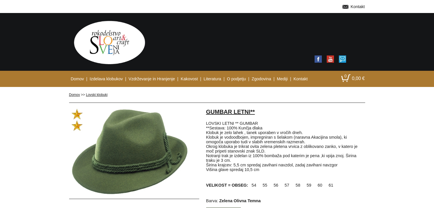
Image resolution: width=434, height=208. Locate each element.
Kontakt (358, 6)
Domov (74, 95)
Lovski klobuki (97, 95)
